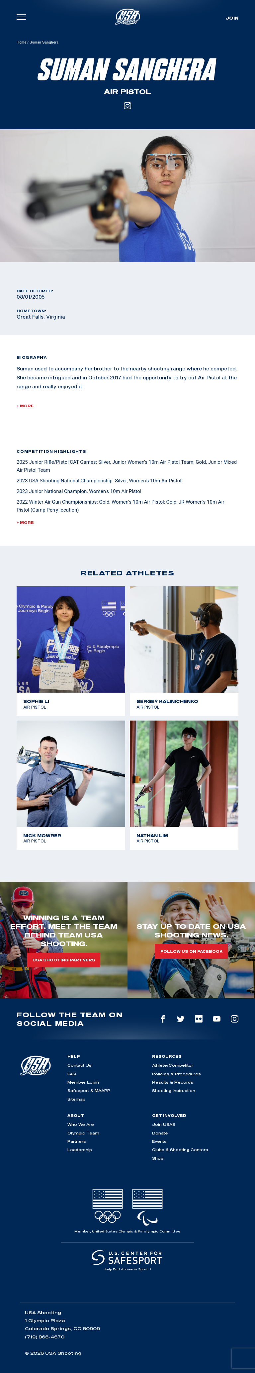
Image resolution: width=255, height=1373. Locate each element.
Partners (76, 1141)
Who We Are (80, 1124)
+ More (25, 406)
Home (21, 42)
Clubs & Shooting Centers (180, 1149)
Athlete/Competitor (172, 1065)
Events (159, 1141)
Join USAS (163, 1124)
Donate (160, 1133)
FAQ (71, 1074)
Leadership (79, 1149)
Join (231, 18)
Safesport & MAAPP (88, 1090)
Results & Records (172, 1082)
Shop (157, 1158)
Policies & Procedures (176, 1074)
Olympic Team (83, 1133)
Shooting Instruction (173, 1090)
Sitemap (76, 1099)
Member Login (83, 1082)
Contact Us (79, 1065)
